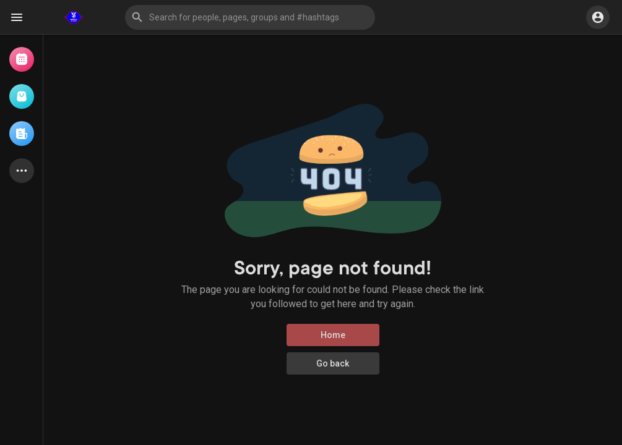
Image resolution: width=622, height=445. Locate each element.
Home (333, 335)
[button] (250, 17)
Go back (332, 363)
